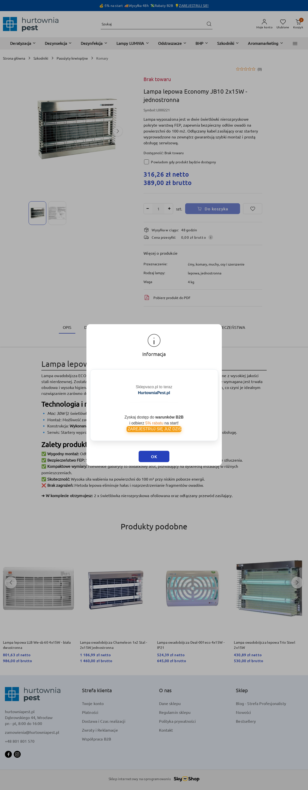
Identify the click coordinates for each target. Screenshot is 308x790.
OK (154, 442)
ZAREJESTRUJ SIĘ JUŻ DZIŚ (154, 421)
